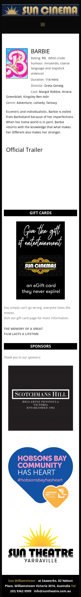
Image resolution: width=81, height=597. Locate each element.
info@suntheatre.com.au (52, 591)
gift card (23, 318)
